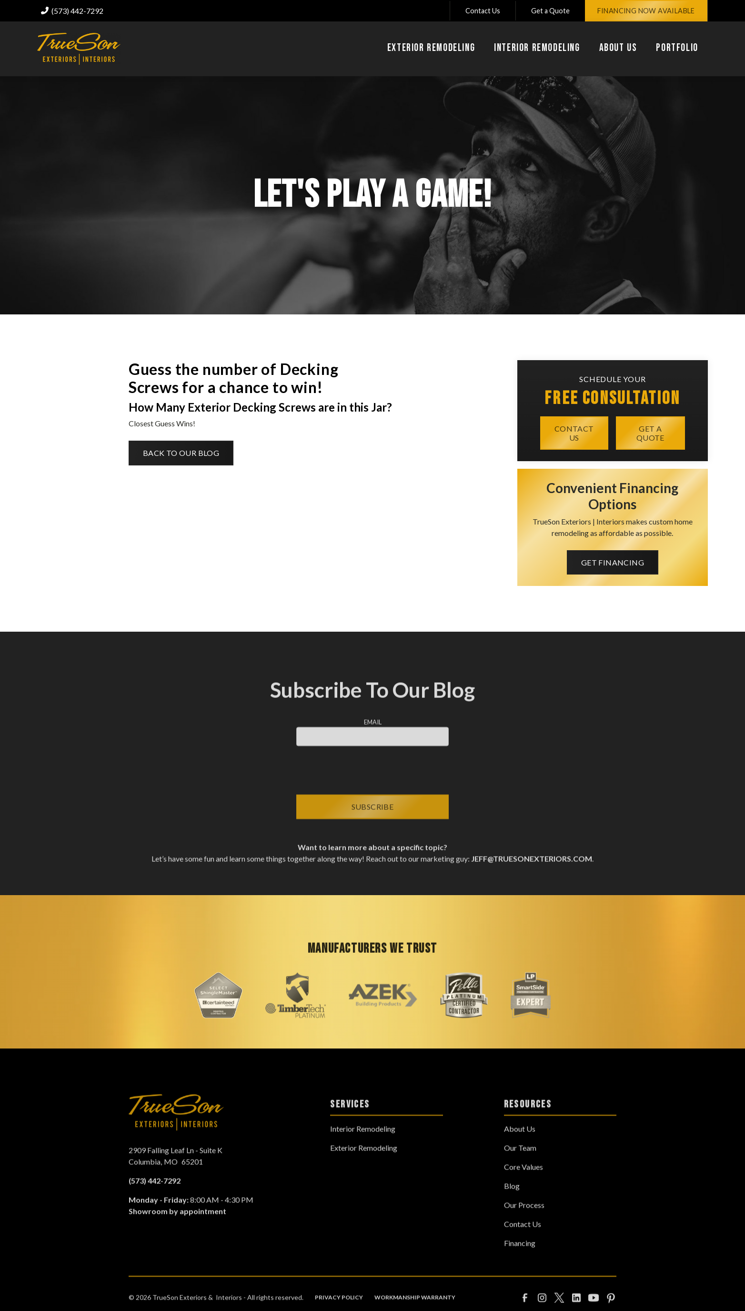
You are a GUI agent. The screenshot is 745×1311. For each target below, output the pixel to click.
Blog (512, 1199)
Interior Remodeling (362, 1142)
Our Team (520, 1161)
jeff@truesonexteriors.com (531, 872)
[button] (431, 49)
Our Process (524, 1218)
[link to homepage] (79, 49)
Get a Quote (550, 11)
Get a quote (650, 433)
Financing (519, 1256)
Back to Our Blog (181, 452)
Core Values (523, 1180)
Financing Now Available (646, 11)
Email (373, 735)
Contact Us (482, 11)
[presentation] (372, 784)
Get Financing (612, 562)
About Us (519, 1142)
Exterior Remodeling (363, 1161)
